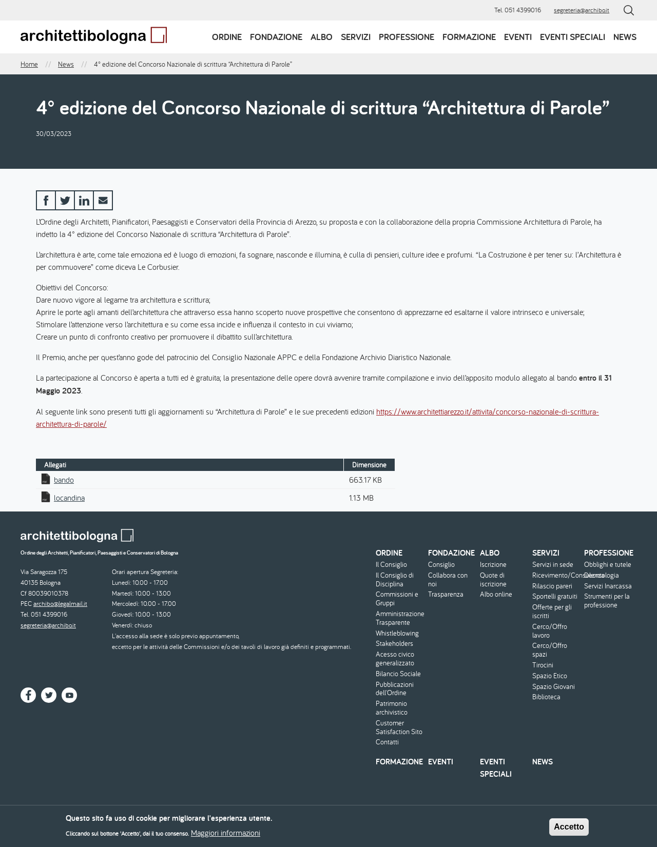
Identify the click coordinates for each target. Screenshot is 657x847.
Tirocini (542, 665)
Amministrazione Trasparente (400, 618)
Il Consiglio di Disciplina (395, 579)
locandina (69, 498)
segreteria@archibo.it (581, 10)
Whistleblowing (397, 633)
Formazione (469, 37)
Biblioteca (546, 697)
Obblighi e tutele (607, 564)
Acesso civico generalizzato (395, 658)
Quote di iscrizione (493, 579)
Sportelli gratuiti (554, 596)
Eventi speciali (572, 37)
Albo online (496, 594)
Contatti (387, 742)
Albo (322, 37)
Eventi (518, 37)
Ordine (227, 37)
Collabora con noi (448, 579)
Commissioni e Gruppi (397, 598)
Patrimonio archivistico (392, 708)
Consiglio (441, 564)
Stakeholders (394, 643)
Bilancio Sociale (398, 673)
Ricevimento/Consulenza (557, 575)
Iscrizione (493, 564)
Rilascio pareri (552, 586)
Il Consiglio (391, 564)
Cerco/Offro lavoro (549, 631)
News (624, 37)
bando (64, 480)
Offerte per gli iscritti (552, 611)
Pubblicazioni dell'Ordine (395, 689)
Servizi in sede (552, 564)
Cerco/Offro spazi (549, 650)
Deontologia (601, 575)
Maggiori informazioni (225, 835)
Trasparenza (445, 594)
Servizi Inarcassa (608, 586)
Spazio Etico (549, 676)
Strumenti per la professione (607, 600)
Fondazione (276, 37)
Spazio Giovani (553, 686)
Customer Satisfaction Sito (399, 727)
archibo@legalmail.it (60, 603)
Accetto (569, 829)
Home (29, 64)
